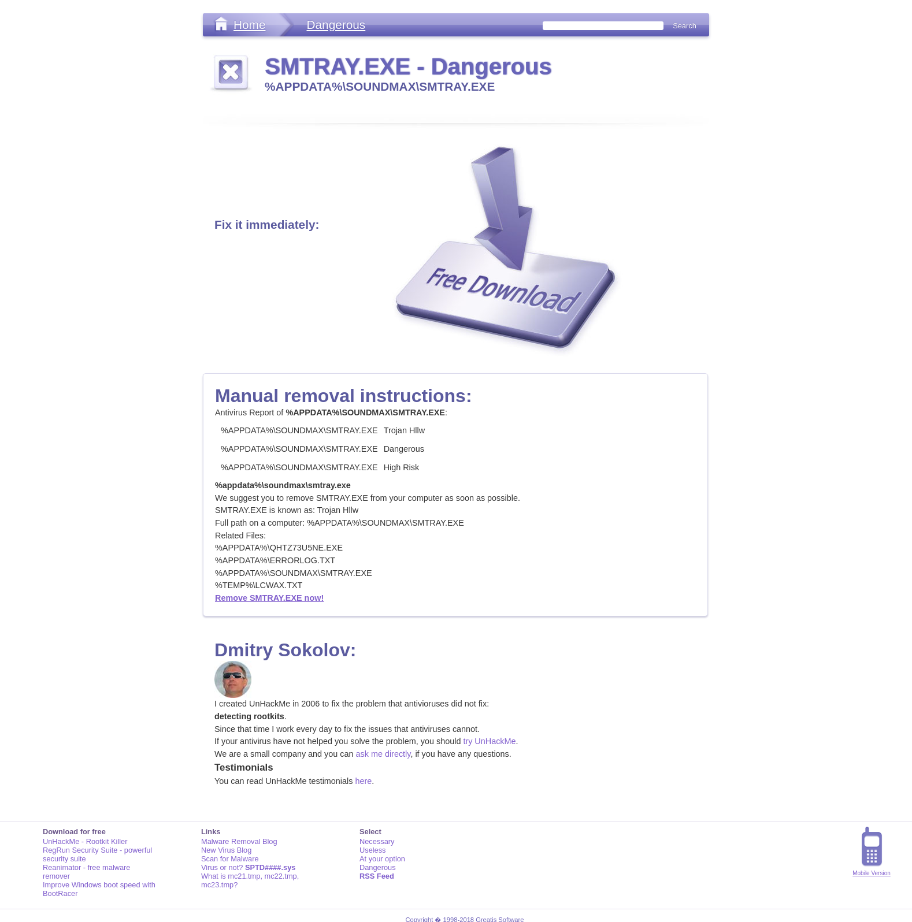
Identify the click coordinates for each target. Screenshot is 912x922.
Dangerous (335, 24)
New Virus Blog (226, 850)
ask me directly (383, 754)
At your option (382, 858)
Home (249, 24)
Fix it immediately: (266, 224)
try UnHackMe (489, 741)
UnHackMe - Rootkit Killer (85, 841)
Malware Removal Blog (239, 841)
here (363, 781)
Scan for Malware (230, 858)
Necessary (376, 841)
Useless (372, 850)
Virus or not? (248, 867)
